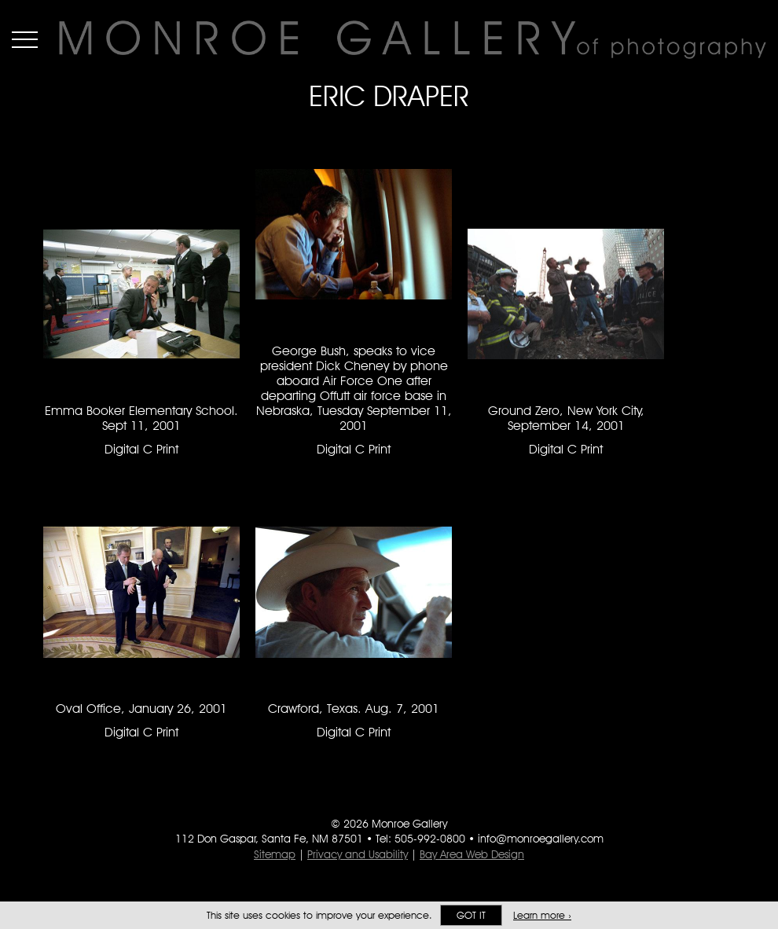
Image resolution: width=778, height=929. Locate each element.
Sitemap (274, 854)
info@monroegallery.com (541, 838)
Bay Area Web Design (472, 854)
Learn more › (542, 915)
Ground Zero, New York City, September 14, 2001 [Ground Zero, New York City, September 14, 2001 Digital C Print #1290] (566, 418)
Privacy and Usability (357, 854)
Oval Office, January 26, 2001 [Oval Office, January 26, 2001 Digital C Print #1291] (141, 708)
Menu (25, 39)
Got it (471, 915)
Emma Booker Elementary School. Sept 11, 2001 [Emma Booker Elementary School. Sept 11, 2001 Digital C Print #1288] (141, 418)
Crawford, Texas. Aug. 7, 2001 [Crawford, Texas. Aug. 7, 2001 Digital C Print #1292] (353, 708)
